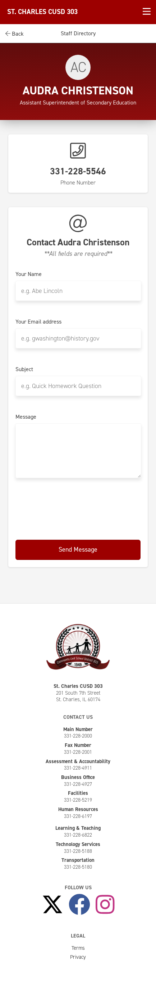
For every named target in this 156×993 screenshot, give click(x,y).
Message (25, 417)
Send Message (78, 549)
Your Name (28, 274)
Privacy (78, 957)
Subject (24, 369)
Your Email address (38, 322)
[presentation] (78, 508)
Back (14, 33)
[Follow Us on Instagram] (105, 904)
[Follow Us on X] (52, 904)
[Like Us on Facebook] (79, 904)
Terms (78, 948)
